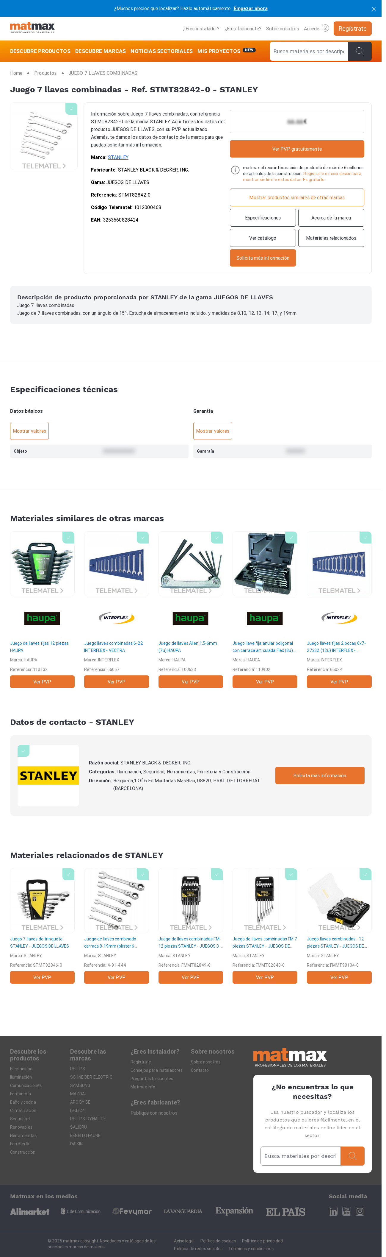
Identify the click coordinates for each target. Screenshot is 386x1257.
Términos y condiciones (251, 1248)
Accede (316, 28)
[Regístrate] (353, 28)
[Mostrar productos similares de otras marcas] (297, 197)
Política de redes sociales (198, 1248)
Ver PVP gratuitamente (297, 149)
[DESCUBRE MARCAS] (100, 51)
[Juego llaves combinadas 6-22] (116, 609)
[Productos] (45, 73)
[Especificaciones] (263, 218)
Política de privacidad (262, 1241)
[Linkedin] (333, 1211)
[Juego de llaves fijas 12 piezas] (42, 609)
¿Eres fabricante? (243, 29)
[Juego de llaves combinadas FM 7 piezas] (265, 926)
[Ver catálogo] (263, 238)
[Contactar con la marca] (263, 258)
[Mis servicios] (226, 51)
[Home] (32, 28)
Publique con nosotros (154, 1113)
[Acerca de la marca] (331, 218)
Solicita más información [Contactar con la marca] (320, 775)
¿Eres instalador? (201, 29)
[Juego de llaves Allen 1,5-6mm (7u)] (191, 609)
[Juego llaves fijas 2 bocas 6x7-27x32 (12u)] (339, 609)
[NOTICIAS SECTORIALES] (161, 51)
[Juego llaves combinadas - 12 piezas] (339, 926)
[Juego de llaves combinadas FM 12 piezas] (191, 926)
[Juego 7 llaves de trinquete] (42, 926)
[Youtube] (346, 1211)
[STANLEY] (48, 775)
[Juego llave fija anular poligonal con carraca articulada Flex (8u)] (265, 609)
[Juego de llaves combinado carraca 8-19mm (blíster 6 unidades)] (116, 926)
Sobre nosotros (282, 29)
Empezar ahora (251, 8)
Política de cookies (218, 1241)
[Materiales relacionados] (331, 238)
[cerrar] (374, 8)
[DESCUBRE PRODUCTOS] (41, 51)
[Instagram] (360, 1211)
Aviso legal (184, 1241)
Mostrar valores (29, 431)
